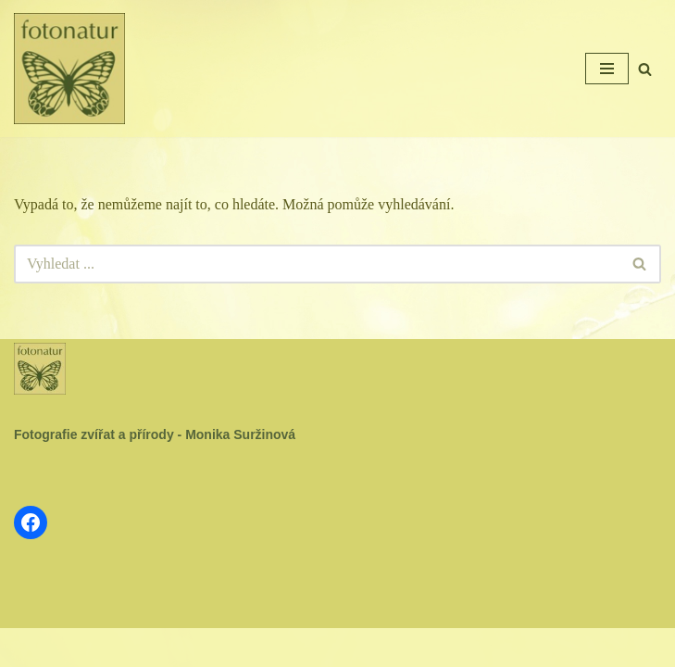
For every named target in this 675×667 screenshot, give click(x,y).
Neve (276, 647)
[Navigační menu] (607, 68)
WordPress (383, 647)
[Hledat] (645, 69)
